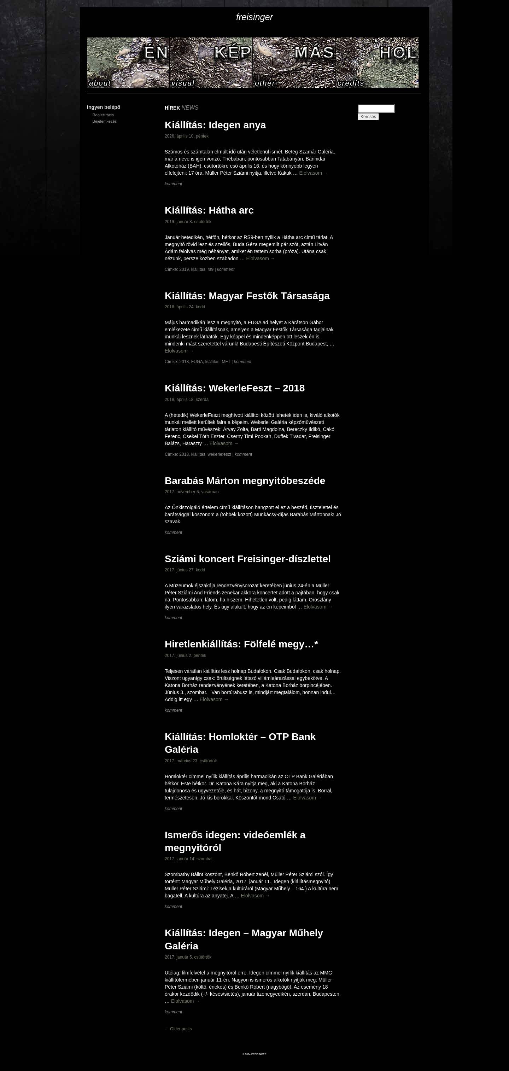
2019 (184, 269)
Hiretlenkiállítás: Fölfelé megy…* (241, 644)
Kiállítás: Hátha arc (209, 210)
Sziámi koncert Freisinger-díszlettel (248, 558)
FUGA (197, 361)
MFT (226, 361)
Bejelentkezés (105, 121)
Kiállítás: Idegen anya (215, 125)
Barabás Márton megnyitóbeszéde (245, 480)
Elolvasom (313, 173)
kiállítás (198, 269)
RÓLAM (128, 62)
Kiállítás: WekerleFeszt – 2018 (235, 388)
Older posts (178, 1028)
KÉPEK (211, 62)
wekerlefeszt (219, 454)
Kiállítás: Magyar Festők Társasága (247, 295)
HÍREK (294, 62)
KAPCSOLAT (377, 62)
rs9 (210, 269)
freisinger (254, 17)
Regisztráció (103, 115)
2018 (184, 361)
